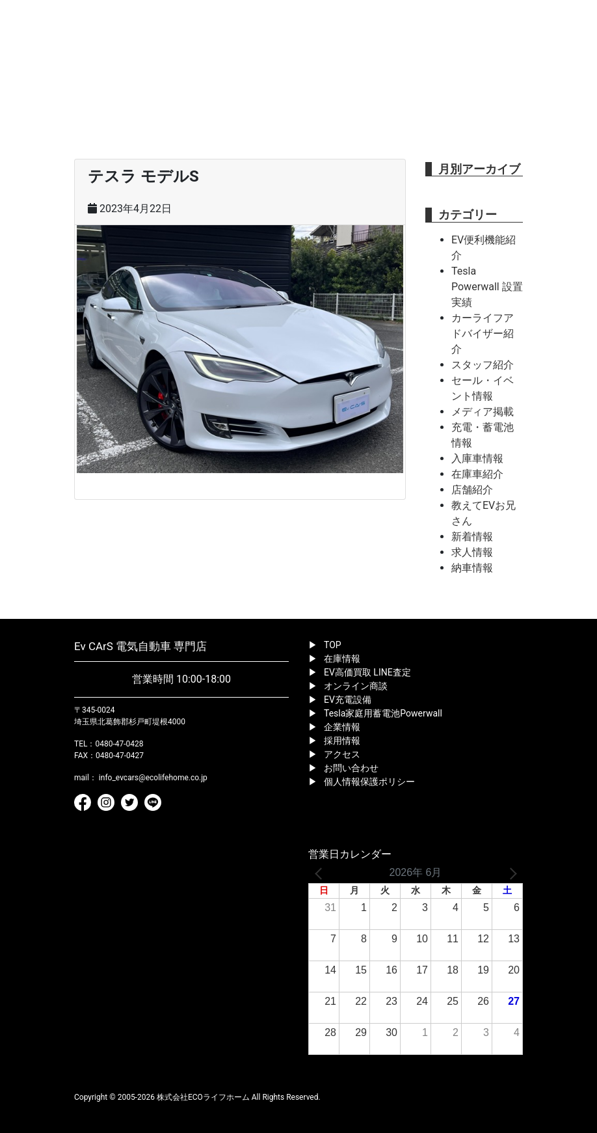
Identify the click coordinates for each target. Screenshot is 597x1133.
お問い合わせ (351, 768)
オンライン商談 (356, 686)
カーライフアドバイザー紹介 (482, 333)
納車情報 (472, 568)
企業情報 (342, 727)
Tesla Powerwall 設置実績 (487, 286)
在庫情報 (342, 658)
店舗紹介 (472, 490)
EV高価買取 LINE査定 (367, 672)
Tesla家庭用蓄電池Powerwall (383, 713)
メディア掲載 (482, 411)
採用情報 (342, 740)
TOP (332, 645)
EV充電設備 (347, 699)
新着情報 (472, 536)
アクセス (342, 754)
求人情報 (472, 552)
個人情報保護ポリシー (369, 781)
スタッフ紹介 (482, 365)
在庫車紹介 (477, 474)
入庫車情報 (477, 458)
